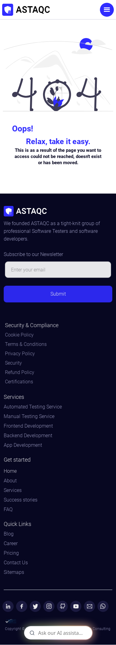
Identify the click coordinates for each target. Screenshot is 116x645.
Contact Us (16, 562)
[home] (44, 10)
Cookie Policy (20, 335)
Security (14, 363)
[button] (107, 10)
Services (13, 490)
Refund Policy (20, 372)
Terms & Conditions (26, 344)
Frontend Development (28, 426)
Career (11, 543)
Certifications (20, 381)
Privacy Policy (21, 354)
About (10, 480)
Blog (9, 534)
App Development (23, 445)
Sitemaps (14, 572)
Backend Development (28, 435)
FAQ (8, 509)
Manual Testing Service (29, 416)
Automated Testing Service (33, 406)
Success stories (20, 500)
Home (10, 471)
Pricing (11, 553)
